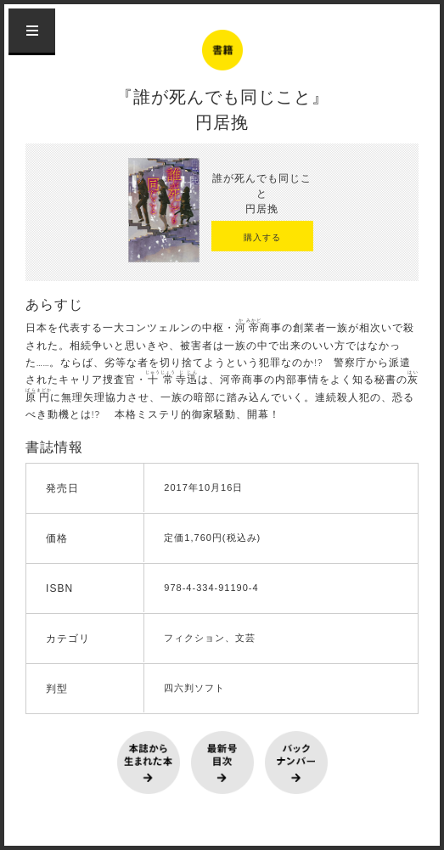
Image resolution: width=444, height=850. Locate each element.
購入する (262, 237)
